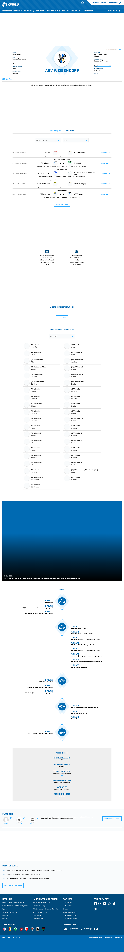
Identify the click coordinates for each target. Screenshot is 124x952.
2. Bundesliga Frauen (70, 918)
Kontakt (5, 918)
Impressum (118, 937)
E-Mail (105, 61)
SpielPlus (96, 3)
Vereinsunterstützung (9, 912)
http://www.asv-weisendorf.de (102, 66)
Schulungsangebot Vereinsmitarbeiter (45, 909)
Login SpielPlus (38, 918)
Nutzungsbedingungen (95, 937)
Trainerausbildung (39, 906)
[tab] (55, 131)
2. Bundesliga (67, 906)
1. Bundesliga (67, 903)
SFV (3, 937)
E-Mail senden (66, 782)
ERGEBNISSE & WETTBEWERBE (12, 11)
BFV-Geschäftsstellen (40, 912)
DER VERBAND (89, 11)
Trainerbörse (37, 915)
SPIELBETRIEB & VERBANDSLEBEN (48, 11)
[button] (3, 79)
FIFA (19, 937)
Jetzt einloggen (113, 3)
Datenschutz (108, 937)
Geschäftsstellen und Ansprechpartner (15, 906)
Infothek (103, 3)
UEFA (13, 937)
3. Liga (65, 909)
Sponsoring (6, 909)
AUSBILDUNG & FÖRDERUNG (72, 11)
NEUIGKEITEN (29, 11)
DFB (8, 937)
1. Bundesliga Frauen (70, 915)
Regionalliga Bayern (70, 912)
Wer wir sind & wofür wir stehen (13, 903)
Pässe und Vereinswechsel (42, 903)
